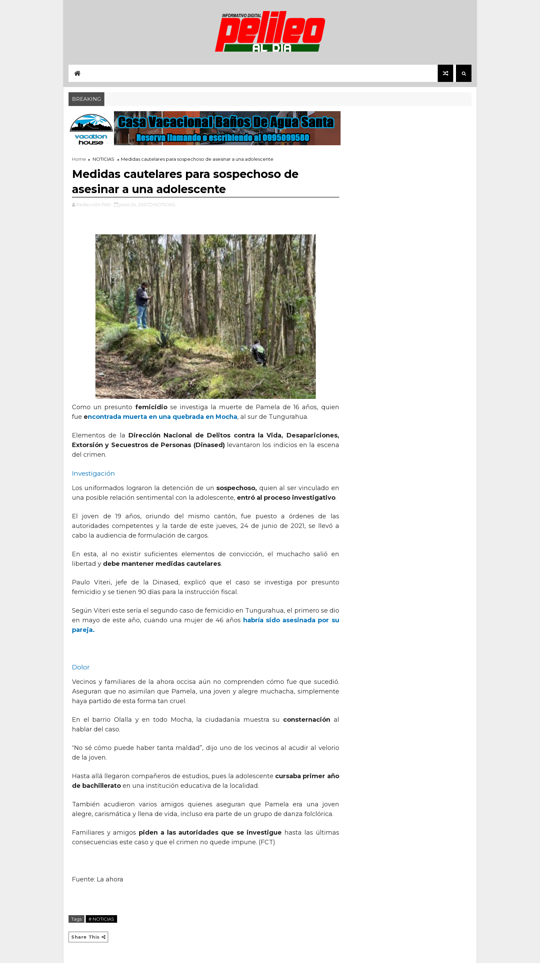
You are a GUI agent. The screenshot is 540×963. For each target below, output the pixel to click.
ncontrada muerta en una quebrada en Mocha (162, 417)
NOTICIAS (103, 159)
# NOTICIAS (101, 919)
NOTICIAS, (165, 204)
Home (79, 159)
